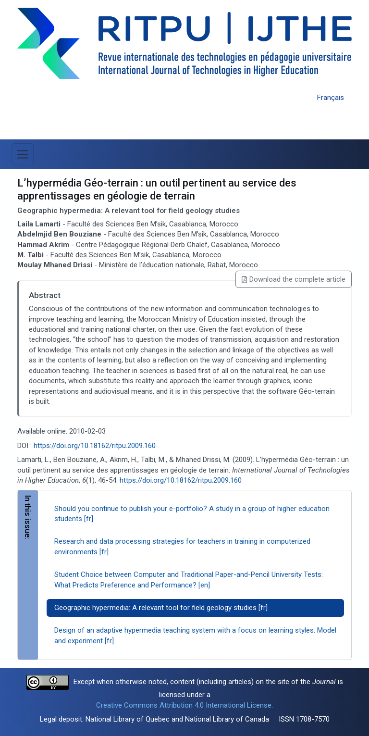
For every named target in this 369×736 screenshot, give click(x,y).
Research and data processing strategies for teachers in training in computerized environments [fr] (182, 546)
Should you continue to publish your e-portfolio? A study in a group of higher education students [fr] (192, 513)
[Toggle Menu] (23, 154)
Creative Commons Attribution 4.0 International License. (184, 705)
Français (330, 97)
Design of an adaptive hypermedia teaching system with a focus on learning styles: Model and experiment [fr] (195, 635)
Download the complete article (293, 279)
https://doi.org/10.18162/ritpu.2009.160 (95, 445)
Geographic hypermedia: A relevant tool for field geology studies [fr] (161, 607)
